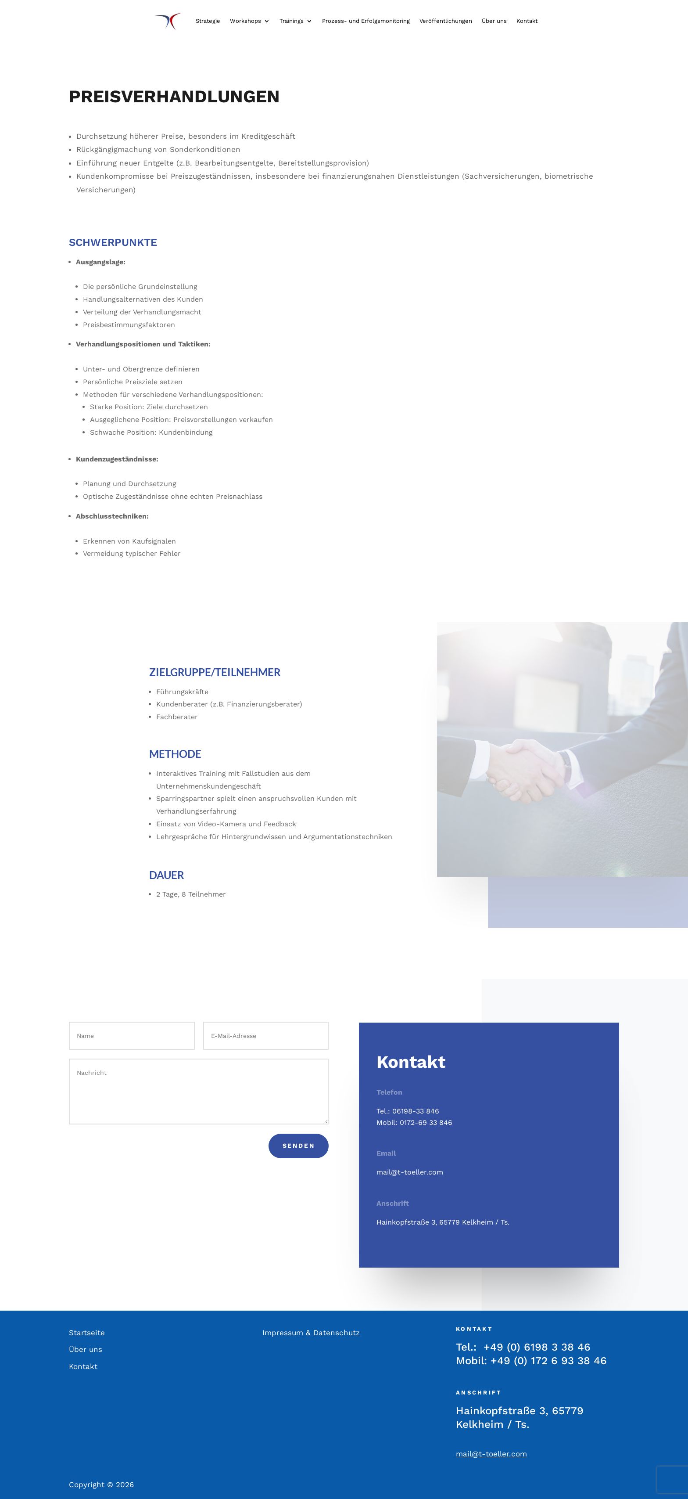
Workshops (245, 21)
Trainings (292, 21)
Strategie (208, 21)
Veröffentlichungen (445, 21)
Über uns (494, 21)
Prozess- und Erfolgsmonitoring (366, 21)
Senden (299, 1145)
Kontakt (527, 21)
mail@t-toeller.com (409, 1172)
